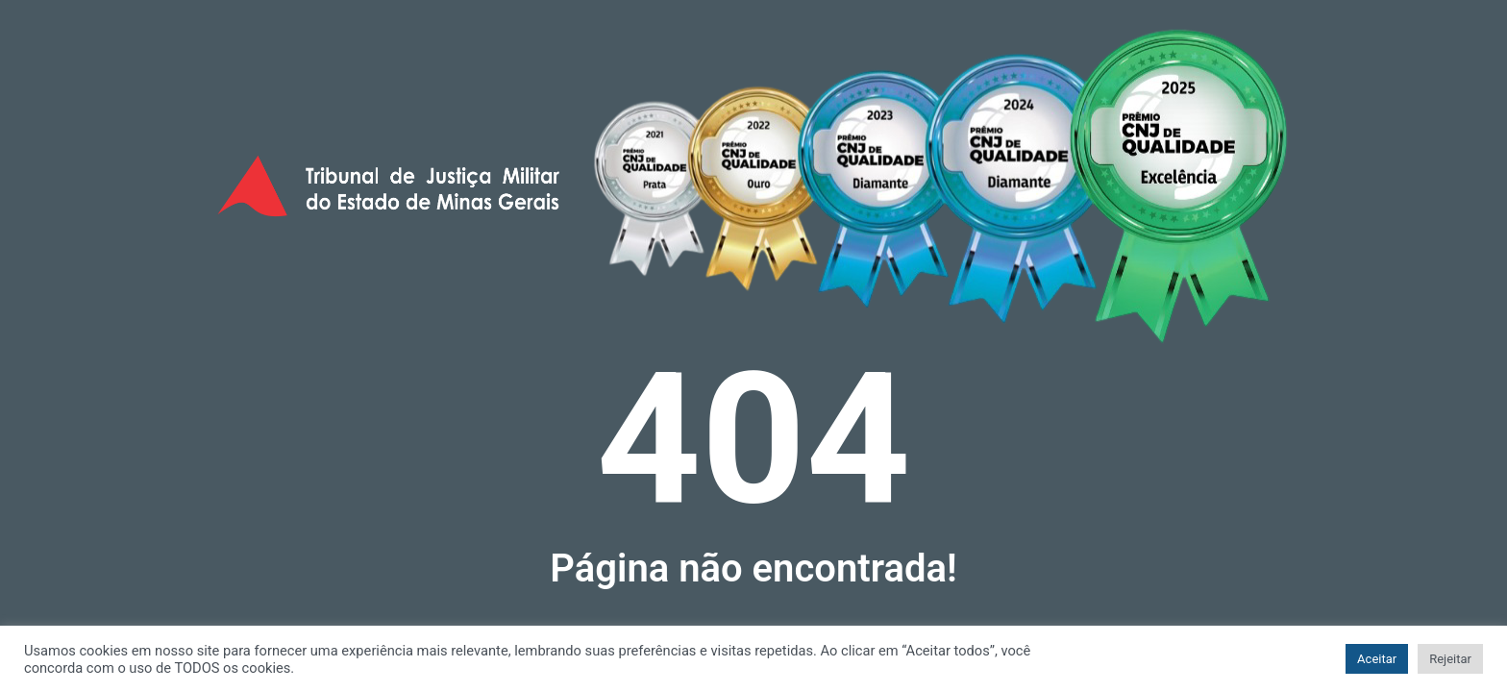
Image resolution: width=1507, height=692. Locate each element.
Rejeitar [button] (1450, 659)
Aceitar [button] (1376, 659)
